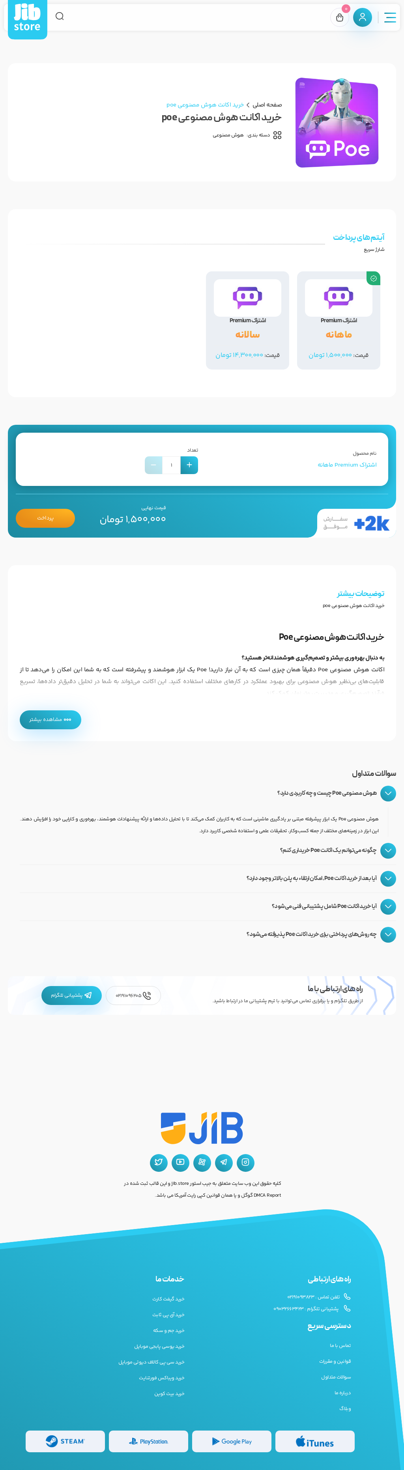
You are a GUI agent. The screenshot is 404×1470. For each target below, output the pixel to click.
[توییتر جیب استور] (159, 1163)
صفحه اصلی (267, 105)
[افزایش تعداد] (189, 465)
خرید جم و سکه (169, 1331)
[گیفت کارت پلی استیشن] (148, 1441)
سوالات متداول (336, 1377)
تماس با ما (340, 1346)
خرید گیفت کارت (168, 1299)
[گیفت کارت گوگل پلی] (231, 1441)
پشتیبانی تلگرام (71, 995)
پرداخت (45, 518)
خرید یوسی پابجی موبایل (159, 1346)
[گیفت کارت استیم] (65, 1441)
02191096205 (133, 995)
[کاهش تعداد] (154, 465)
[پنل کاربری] (362, 17)
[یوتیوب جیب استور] (180, 1163)
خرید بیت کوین (169, 1394)
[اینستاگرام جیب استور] (245, 1163)
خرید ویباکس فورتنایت (161, 1378)
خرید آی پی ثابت (168, 1315)
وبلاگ (345, 1409)
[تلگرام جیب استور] (224, 1163)
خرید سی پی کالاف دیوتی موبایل (151, 1362)
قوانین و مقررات (335, 1361)
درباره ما (343, 1393)
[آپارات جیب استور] (202, 1163)
